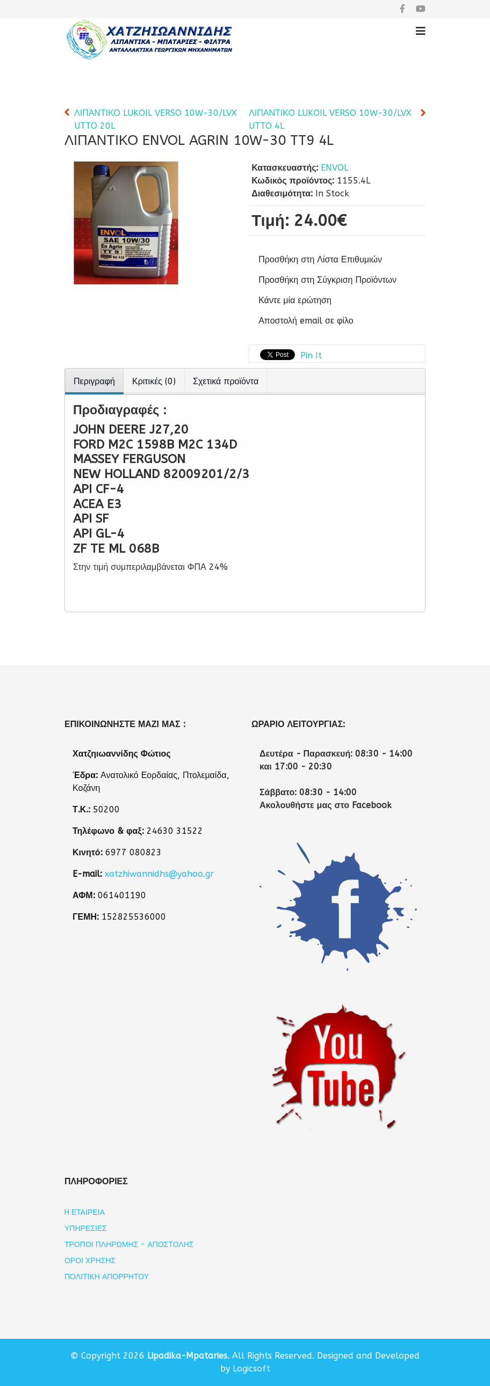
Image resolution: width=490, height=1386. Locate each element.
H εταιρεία (84, 1212)
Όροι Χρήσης (90, 1260)
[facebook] (402, 9)
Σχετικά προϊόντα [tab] (225, 381)
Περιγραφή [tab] (94, 381)
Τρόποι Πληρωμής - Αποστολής (129, 1244)
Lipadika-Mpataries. (188, 1356)
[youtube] (421, 9)
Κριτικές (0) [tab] (154, 381)
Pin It (311, 355)
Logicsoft (251, 1368)
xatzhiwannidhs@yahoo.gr (159, 874)
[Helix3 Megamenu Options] (421, 31)
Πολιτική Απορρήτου (106, 1276)
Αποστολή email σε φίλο (305, 321)
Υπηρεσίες (85, 1228)
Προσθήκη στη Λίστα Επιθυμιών (320, 259)
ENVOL (334, 168)
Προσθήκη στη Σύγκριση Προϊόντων (327, 280)
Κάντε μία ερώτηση (295, 300)
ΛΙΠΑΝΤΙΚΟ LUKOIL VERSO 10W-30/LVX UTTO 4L (330, 119)
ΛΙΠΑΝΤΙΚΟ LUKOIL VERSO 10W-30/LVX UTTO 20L (155, 119)
